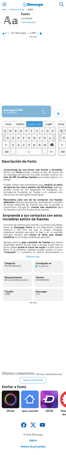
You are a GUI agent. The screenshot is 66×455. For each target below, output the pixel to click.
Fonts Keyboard (28, 22)
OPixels (11, 411)
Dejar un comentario (33, 380)
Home (4, 10)
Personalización (17, 10)
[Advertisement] (33, 71)
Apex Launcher (30, 411)
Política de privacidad (33, 446)
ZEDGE (49, 411)
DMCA (33, 440)
